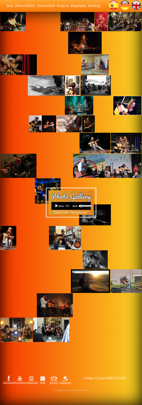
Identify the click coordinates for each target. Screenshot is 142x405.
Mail (42, 382)
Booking (94, 6)
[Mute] (80, 206)
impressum (65, 382)
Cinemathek (46, 6)
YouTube (20, 382)
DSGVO (54, 382)
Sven (9, 6)
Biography (78, 6)
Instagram (31, 382)
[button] (113, 5)
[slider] (67, 206)
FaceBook (8, 382)
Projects (63, 6)
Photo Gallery (25, 6)
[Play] (56, 206)
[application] (71, 206)
